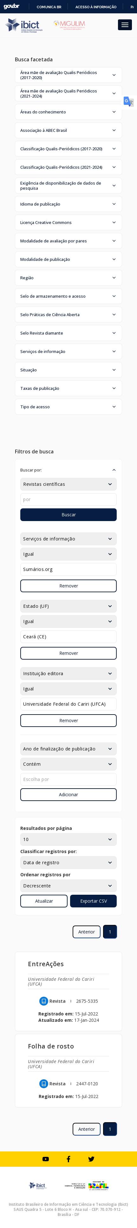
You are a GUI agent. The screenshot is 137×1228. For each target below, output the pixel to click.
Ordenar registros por (45, 875)
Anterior (86, 932)
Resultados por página (46, 828)
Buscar (68, 515)
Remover (68, 586)
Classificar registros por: (48, 851)
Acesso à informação (95, 7)
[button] (68, 75)
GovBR (11, 6)
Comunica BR (49, 7)
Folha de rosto (51, 1046)
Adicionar (68, 794)
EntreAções (46, 964)
